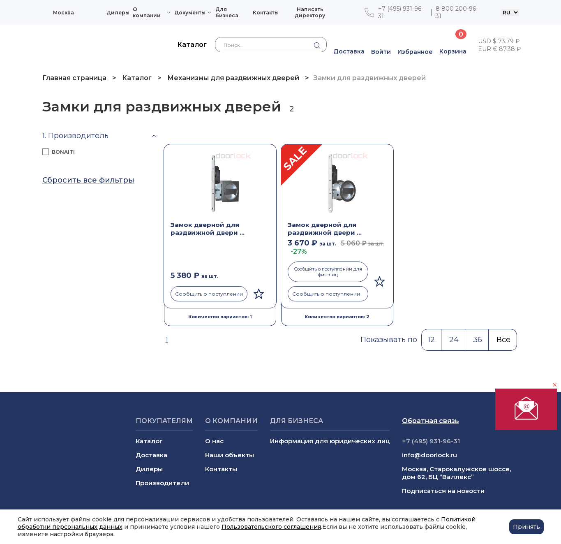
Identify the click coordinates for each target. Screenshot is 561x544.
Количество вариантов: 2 (337, 316)
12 (431, 339)
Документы (189, 12)
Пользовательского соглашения (271, 526)
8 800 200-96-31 (457, 12)
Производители (162, 483)
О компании (147, 12)
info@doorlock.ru (429, 455)
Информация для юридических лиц (330, 441)
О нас (214, 441)
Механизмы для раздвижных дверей (233, 78)
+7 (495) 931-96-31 (400, 12)
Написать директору (310, 12)
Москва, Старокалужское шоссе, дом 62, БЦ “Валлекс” (456, 473)
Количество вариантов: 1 (220, 316)
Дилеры (117, 12)
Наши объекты (229, 455)
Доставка (151, 455)
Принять (526, 526)
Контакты (266, 12)
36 (477, 339)
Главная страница (75, 78)
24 (454, 339)
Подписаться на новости (443, 491)
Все (503, 339)
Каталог (136, 78)
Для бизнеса (226, 12)
